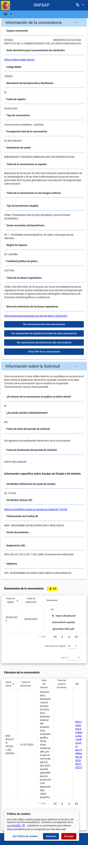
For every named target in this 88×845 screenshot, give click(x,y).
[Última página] (76, 636)
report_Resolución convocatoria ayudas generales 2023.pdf (63, 622)
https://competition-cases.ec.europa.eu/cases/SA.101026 (35, 509)
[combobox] (73, 646)
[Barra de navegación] (8, 14)
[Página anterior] (62, 636)
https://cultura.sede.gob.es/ (19, 59)
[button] (44, 22)
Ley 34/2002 (16, 825)
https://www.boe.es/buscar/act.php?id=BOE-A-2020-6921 (36, 315)
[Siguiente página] (69, 636)
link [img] (52, 609)
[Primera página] (55, 636)
